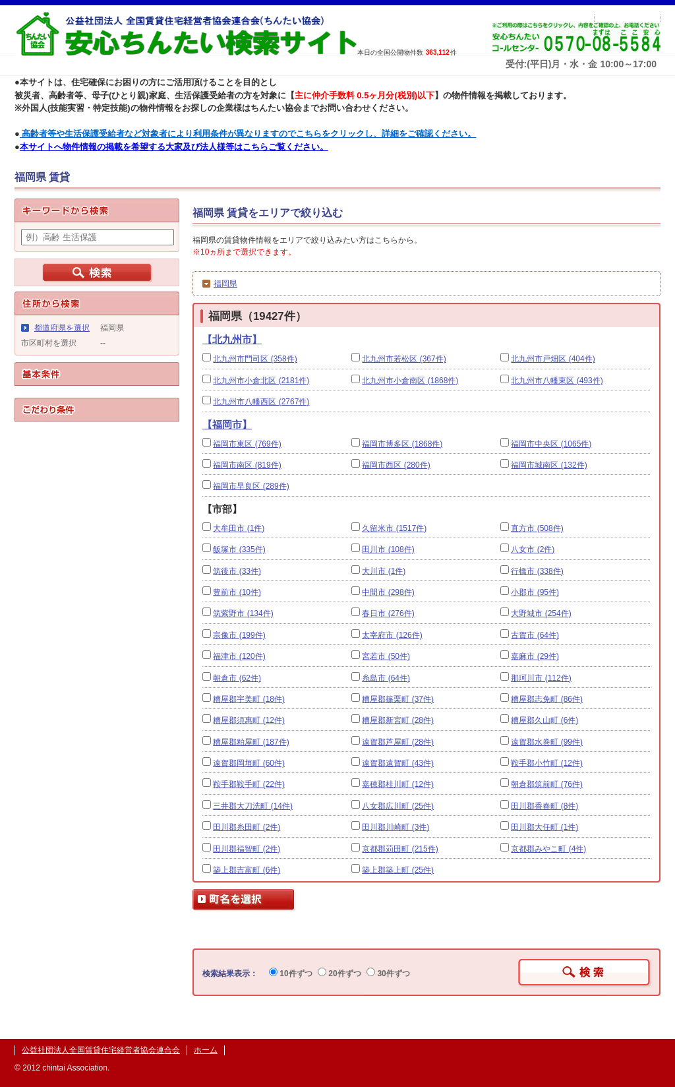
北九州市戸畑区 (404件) (553, 358)
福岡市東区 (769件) (247, 444)
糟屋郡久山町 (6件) (544, 720)
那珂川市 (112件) (541, 678)
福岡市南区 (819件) (247, 465)
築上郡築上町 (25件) (398, 870)
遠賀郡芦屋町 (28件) (398, 742)
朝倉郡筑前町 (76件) (547, 784)
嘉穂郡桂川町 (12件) (398, 784)
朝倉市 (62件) (237, 678)
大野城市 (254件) (541, 613)
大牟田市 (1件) (238, 528)
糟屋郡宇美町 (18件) (249, 699)
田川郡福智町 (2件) (246, 849)
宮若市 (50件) (386, 656)
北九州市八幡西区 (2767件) (261, 401)
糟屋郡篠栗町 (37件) (398, 699)
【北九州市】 (232, 339)
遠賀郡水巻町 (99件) (547, 742)
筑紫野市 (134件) (243, 613)
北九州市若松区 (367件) (404, 358)
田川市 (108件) (388, 549)
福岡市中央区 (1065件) (551, 444)
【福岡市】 (227, 424)
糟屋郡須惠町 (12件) (249, 720)
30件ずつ (388, 973)
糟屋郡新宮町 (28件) (398, 720)
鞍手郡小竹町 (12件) (547, 763)
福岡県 (225, 283)
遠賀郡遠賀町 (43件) (398, 763)
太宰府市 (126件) (392, 635)
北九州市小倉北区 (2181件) (261, 380)
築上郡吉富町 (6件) (246, 870)
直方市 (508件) (537, 528)
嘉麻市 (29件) (535, 656)
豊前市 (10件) (237, 592)
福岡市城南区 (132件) (549, 465)
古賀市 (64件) (535, 635)
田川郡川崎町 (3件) (395, 827)
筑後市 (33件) (237, 571)
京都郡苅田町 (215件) (400, 849)
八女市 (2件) (532, 549)
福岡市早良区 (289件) (251, 486)
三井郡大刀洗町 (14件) (253, 806)
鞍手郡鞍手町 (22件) (249, 784)
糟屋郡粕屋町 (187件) (251, 742)
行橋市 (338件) (537, 571)
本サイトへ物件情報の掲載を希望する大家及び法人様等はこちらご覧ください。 (174, 147)
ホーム (206, 1050)
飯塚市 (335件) (239, 549)
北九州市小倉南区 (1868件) (410, 380)
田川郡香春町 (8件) (544, 806)
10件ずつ (290, 973)
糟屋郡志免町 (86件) (547, 699)
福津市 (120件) (239, 656)
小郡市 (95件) (535, 592)
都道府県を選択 (62, 327)
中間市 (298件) (388, 592)
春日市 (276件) (388, 613)
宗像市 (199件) (239, 635)
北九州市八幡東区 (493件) (556, 380)
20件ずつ (339, 973)
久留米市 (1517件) (394, 528)
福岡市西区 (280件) (396, 465)
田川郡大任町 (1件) (544, 827)
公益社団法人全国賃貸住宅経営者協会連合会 (101, 1050)
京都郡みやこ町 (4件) (548, 849)
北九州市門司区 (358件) (255, 358)
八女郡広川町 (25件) (398, 806)
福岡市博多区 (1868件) (402, 444)
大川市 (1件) (383, 571)
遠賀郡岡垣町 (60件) (249, 763)
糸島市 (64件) (386, 678)
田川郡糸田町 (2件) (246, 827)
